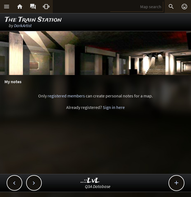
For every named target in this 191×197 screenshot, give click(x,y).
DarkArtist (23, 25)
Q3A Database (97, 186)
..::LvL (90, 181)
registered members (66, 96)
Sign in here (114, 107)
